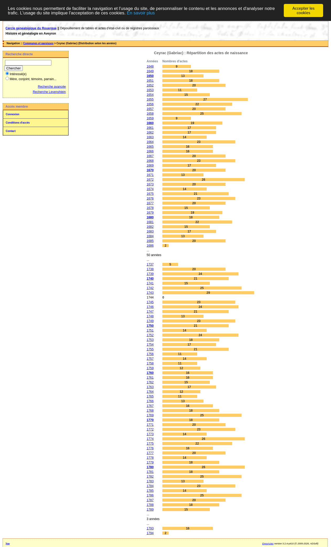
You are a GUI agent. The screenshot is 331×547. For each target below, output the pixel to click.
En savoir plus (141, 12)
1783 (150, 481)
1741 (150, 283)
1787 (150, 500)
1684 (150, 236)
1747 (150, 311)
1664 (150, 142)
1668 (150, 161)
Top (8, 543)
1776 (150, 448)
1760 (150, 373)
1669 (150, 165)
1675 (150, 194)
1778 (150, 458)
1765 (150, 396)
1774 (150, 439)
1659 (150, 118)
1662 (150, 132)
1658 (150, 113)
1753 (150, 340)
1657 (150, 109)
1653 (150, 90)
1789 (150, 509)
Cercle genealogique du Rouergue (31, 28)
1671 (150, 175)
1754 (150, 344)
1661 (150, 128)
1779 (150, 462)
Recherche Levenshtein (49, 92)
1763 (150, 387)
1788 (150, 505)
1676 (150, 198)
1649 (150, 71)
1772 (150, 429)
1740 (150, 278)
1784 (150, 486)
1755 (150, 349)
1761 (150, 377)
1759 (150, 368)
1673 (150, 184)
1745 (150, 302)
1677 (150, 203)
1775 (150, 443)
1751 (150, 330)
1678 (150, 208)
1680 (150, 217)
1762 (150, 382)
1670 (150, 170)
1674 (150, 189)
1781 (150, 472)
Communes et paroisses (38, 43)
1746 (150, 307)
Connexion (12, 114)
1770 (150, 420)
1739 (150, 274)
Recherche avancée (52, 87)
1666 (150, 151)
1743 (150, 293)
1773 (150, 434)
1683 (150, 231)
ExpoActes (268, 543)
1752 (150, 335)
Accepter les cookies (303, 10)
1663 (150, 137)
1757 (150, 359)
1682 (150, 227)
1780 (150, 467)
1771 (150, 425)
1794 (150, 533)
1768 (150, 410)
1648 (150, 66)
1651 (150, 80)
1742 (150, 288)
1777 (150, 453)
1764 (150, 392)
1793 (150, 528)
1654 (150, 95)
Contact (10, 131)
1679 (150, 212)
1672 (150, 179)
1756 (150, 354)
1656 (150, 104)
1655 (150, 99)
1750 (150, 326)
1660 (150, 123)
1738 (150, 269)
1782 (150, 476)
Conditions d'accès (18, 122)
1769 (150, 415)
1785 (150, 491)
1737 (150, 264)
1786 (150, 495)
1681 (150, 222)
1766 (150, 401)
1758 (150, 363)
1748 (150, 316)
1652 (150, 85)
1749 (150, 321)
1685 (150, 241)
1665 (150, 146)
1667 (150, 156)
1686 (150, 245)
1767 (150, 406)
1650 (150, 76)
